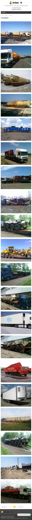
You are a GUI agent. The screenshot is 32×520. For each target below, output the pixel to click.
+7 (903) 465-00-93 (16, 8)
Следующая (20, 506)
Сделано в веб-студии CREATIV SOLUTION (24, 516)
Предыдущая (4, 506)
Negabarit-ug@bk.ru (16, 9)
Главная (3, 12)
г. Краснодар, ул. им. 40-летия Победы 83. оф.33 (16, 5)
